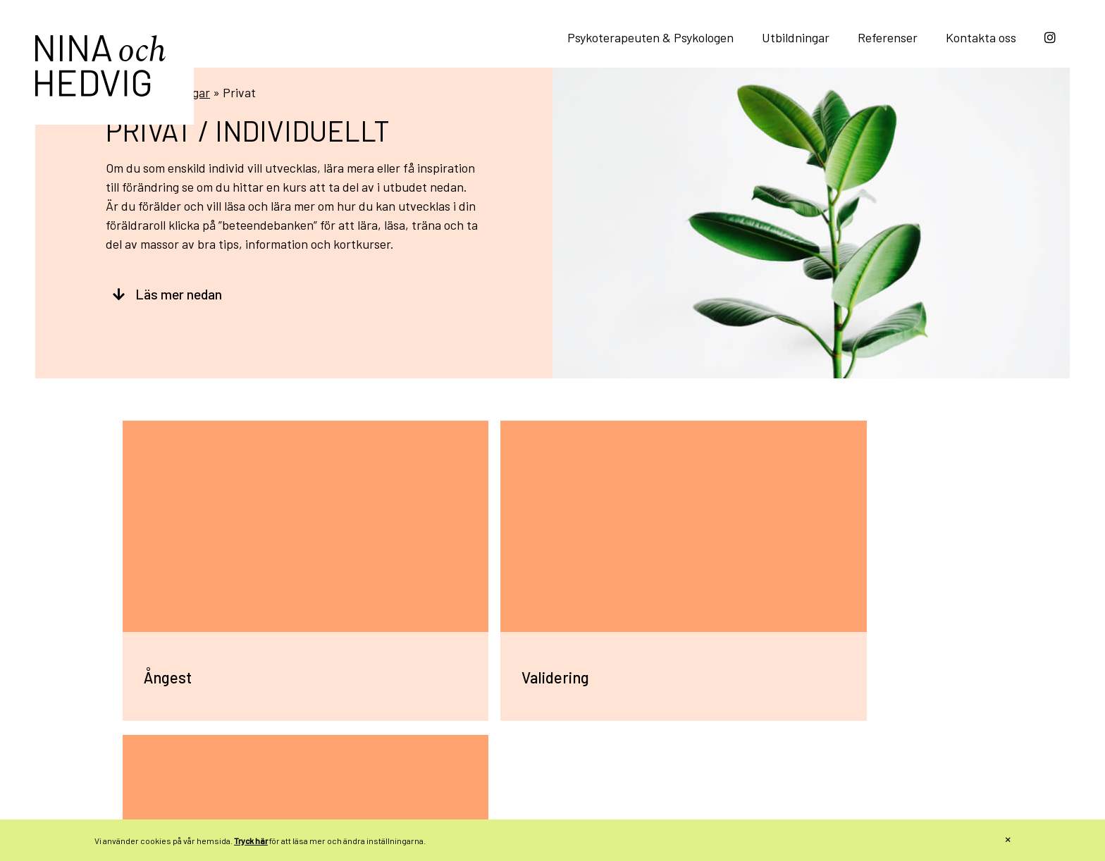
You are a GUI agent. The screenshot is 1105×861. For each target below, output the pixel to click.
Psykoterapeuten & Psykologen (650, 37)
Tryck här (251, 840)
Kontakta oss (981, 37)
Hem (118, 146)
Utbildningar (795, 37)
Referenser (888, 37)
